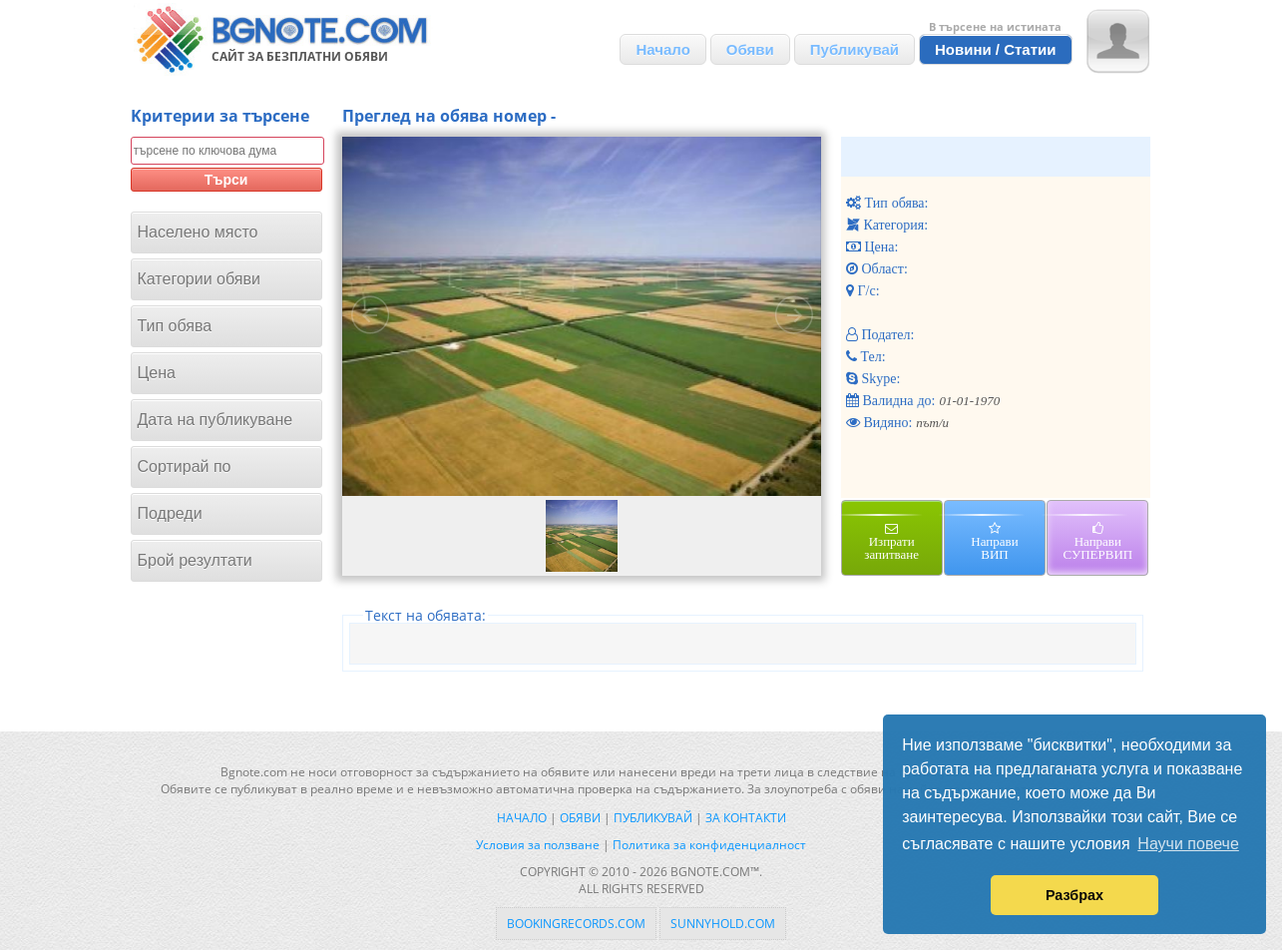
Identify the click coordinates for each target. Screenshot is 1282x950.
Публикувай (854, 49)
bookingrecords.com (576, 923)
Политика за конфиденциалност (709, 844)
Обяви (750, 49)
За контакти (745, 817)
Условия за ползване (538, 844)
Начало (662, 49)
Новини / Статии (996, 49)
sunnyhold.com (722, 923)
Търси (226, 180)
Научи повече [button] (1187, 843)
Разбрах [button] (1074, 895)
